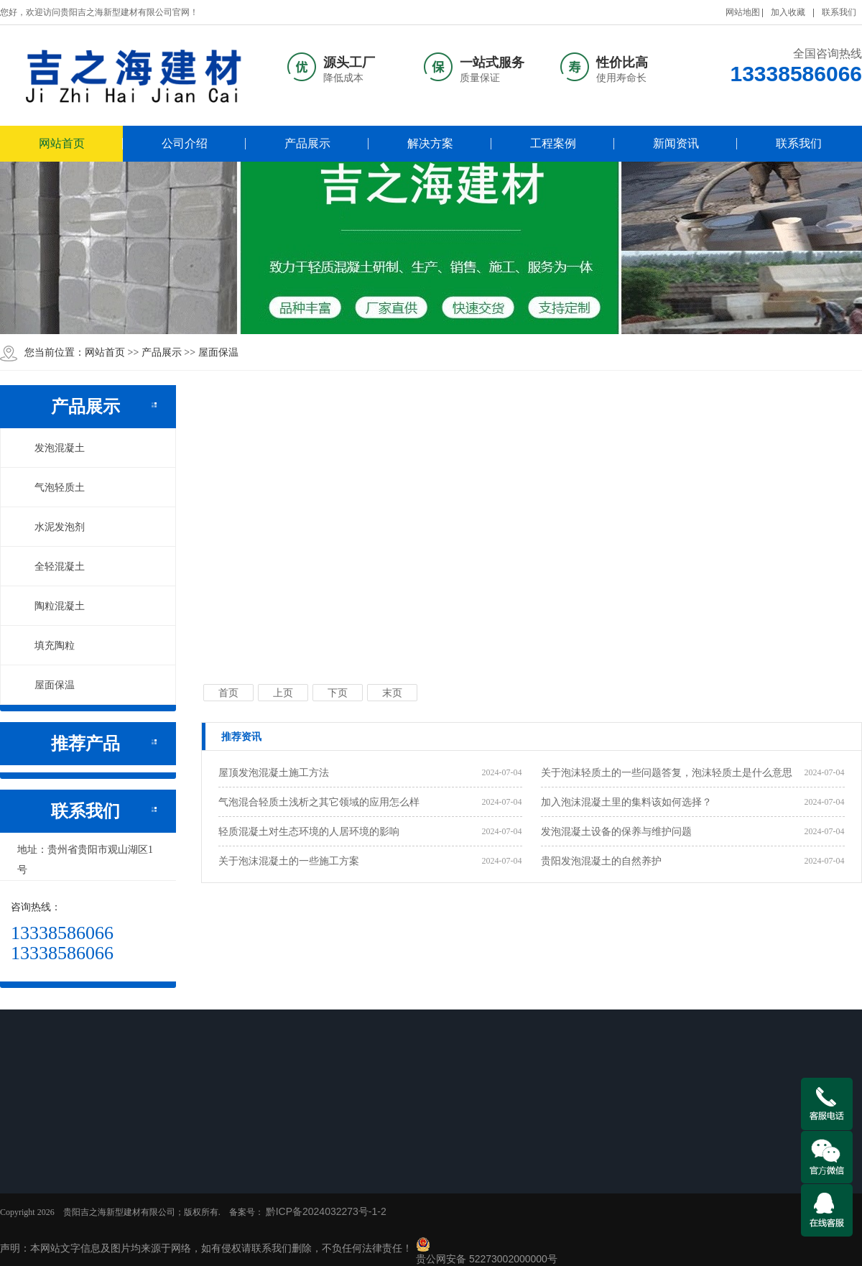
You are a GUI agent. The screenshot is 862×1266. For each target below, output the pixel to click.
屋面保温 (218, 352)
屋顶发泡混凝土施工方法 (273, 772)
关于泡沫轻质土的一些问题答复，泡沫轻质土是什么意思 (666, 772)
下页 (338, 692)
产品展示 (307, 143)
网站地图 (743, 12)
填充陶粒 (47, 645)
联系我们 (839, 12)
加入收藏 (788, 12)
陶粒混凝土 (52, 605)
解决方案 (430, 143)
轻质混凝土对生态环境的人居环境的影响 (308, 831)
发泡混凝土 (52, 447)
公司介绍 (185, 143)
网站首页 (62, 143)
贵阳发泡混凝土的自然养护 (601, 861)
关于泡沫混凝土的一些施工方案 (288, 861)
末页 (392, 692)
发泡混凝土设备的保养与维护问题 (616, 831)
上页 (283, 692)
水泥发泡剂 (52, 526)
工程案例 (553, 143)
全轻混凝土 (52, 566)
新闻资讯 (676, 143)
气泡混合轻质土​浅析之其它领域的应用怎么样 (319, 802)
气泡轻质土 (52, 487)
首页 (228, 692)
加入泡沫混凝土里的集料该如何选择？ (626, 802)
